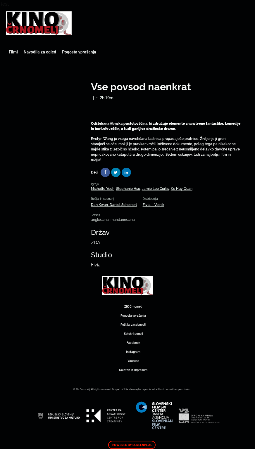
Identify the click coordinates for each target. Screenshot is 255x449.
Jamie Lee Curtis (155, 188)
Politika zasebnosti (133, 324)
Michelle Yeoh (102, 188)
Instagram (133, 351)
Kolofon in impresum (133, 370)
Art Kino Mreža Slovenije (39, 23)
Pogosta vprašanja (79, 52)
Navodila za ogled (40, 52)
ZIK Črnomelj (133, 306)
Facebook (133, 342)
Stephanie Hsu (128, 188)
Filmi (13, 52)
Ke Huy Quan (181, 188)
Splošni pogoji (133, 333)
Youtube (133, 361)
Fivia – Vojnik (153, 204)
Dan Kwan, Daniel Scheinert (114, 204)
